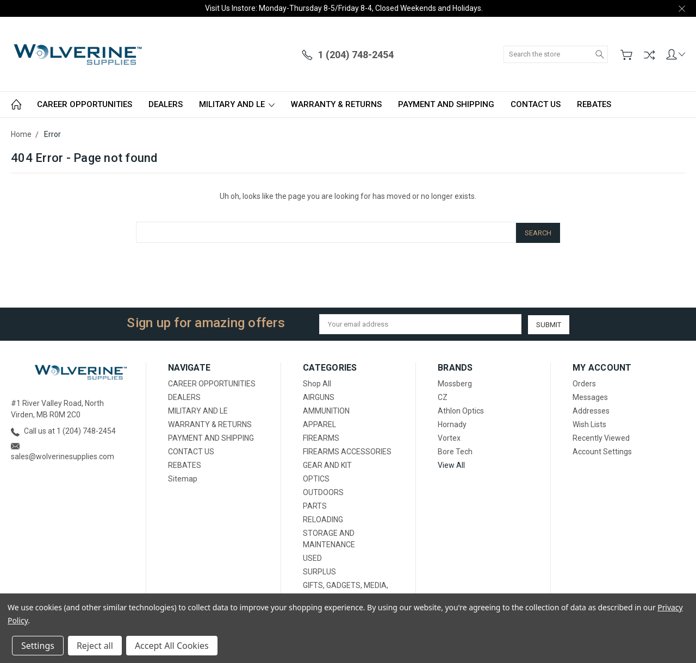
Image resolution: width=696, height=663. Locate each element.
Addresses (591, 409)
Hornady (452, 423)
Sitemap (182, 477)
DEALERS (165, 104)
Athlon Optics (461, 409)
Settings (37, 646)
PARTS (315, 505)
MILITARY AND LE (237, 104)
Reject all (95, 646)
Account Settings (602, 450)
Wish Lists (589, 423)
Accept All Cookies (172, 646)
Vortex (449, 437)
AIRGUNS (318, 396)
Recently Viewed (601, 437)
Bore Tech (455, 450)
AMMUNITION (326, 409)
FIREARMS (321, 437)
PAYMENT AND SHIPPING (446, 104)
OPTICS (316, 477)
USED (312, 557)
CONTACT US (536, 104)
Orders (584, 382)
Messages (590, 396)
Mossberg (455, 382)
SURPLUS (319, 570)
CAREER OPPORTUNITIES (84, 104)
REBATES (594, 104)
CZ (443, 396)
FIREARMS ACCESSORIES (347, 450)
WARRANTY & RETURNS (336, 104)
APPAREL (319, 423)
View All (451, 464)
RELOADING (323, 518)
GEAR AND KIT (327, 464)
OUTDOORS (323, 491)
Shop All (317, 382)
